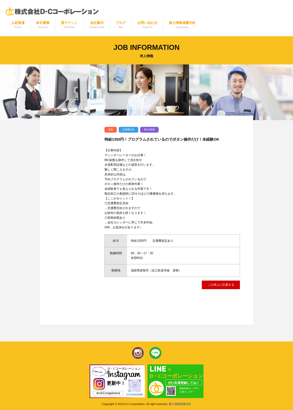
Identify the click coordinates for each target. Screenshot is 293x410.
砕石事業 (43, 25)
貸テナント (69, 25)
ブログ (121, 25)
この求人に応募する (220, 284)
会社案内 (96, 25)
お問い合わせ (147, 25)
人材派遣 (18, 25)
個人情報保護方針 (182, 25)
